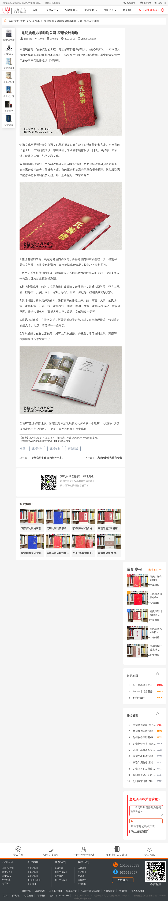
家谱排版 (73, 448)
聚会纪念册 (8, 82)
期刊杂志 (6, 879)
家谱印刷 (55, 448)
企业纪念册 (8, 96)
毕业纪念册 (8, 68)
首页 (35, 10)
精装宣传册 (7, 872)
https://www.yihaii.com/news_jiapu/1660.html (46, 440)
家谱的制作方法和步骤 (109, 457)
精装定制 (108, 10)
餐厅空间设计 (61, 880)
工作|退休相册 (34, 880)
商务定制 (82, 884)
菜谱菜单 (9, 111)
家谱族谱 (49, 20)
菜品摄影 (59, 876)
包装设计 (6, 883)
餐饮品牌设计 (61, 872)
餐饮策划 (89, 10)
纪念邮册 (82, 872)
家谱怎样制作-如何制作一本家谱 (49, 457)
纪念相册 (70, 10)
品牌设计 (51, 10)
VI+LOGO (8, 54)
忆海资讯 (34, 20)
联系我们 (128, 10)
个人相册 (32, 884)
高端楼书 (82, 880)
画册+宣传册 (8, 39)
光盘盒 (81, 876)
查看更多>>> (155, 569)
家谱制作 (37, 448)
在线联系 (123, 880)
